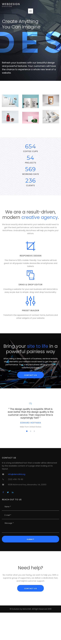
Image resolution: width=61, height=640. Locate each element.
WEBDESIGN (11, 4)
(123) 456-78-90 (15, 479)
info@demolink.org (16, 474)
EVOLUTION (7, 6)
